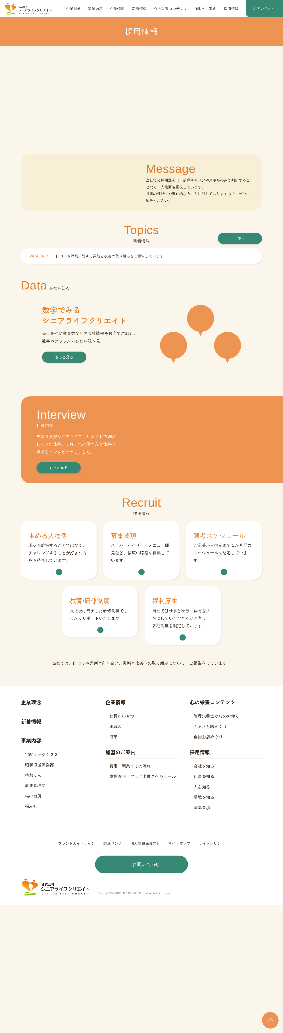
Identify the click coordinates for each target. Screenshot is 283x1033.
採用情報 (231, 8)
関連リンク (113, 971)
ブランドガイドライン (77, 971)
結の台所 (33, 924)
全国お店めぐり (208, 865)
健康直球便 (35, 913)
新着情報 (139, 8)
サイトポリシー (212, 971)
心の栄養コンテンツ (170, 8)
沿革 (113, 865)
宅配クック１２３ (41, 882)
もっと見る (64, 493)
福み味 (31, 934)
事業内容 (95, 8)
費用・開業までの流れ (130, 894)
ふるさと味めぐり (210, 854)
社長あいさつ (121, 844)
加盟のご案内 (205, 8)
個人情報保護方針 (145, 971)
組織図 (115, 854)
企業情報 (117, 8)
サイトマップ (179, 971)
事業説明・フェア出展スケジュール (142, 904)
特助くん (33, 903)
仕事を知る (204, 904)
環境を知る (204, 925)
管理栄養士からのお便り (216, 844)
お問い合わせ (264, 8)
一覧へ (239, 312)
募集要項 (202, 935)
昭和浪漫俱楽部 (39, 893)
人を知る (202, 915)
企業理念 (73, 8)
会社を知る (204, 894)
